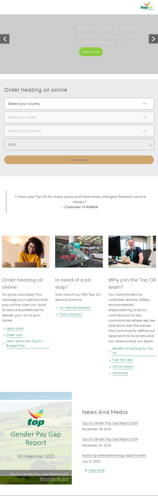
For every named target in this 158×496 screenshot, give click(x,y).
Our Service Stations (77, 308)
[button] (7, 5)
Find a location (73, 315)
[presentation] (4, 39)
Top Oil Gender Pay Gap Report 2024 (113, 439)
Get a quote (79, 160)
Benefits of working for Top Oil (132, 352)
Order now (16, 335)
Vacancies (122, 375)
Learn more (92, 58)
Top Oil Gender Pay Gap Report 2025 (113, 423)
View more (98, 474)
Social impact (125, 368)
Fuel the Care (124, 361)
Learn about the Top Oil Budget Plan (27, 344)
